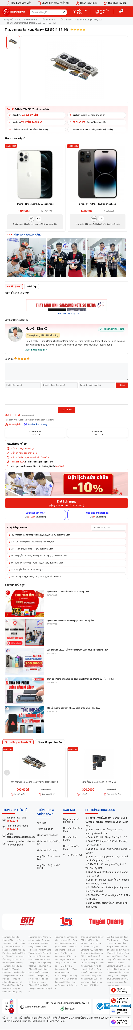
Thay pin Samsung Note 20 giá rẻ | (66, 985)
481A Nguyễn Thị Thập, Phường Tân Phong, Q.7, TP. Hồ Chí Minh (39, 556)
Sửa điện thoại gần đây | (117, 937)
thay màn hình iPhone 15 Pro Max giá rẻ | (65, 950)
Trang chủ (8, 19)
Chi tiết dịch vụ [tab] (13, 286)
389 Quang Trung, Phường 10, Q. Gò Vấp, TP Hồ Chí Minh (36, 577)
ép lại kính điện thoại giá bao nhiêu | (118, 969)
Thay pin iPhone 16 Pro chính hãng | (13, 946)
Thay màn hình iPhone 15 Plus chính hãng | (39, 943)
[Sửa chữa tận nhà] (35, 515)
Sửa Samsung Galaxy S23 (89, 19)
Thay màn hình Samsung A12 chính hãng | (91, 972)
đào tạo (69, 810)
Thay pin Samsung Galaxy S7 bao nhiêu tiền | (91, 943)
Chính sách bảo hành (47, 835)
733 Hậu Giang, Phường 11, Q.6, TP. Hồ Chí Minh (32, 549)
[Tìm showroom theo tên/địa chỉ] (108, 528)
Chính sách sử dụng (47, 850)
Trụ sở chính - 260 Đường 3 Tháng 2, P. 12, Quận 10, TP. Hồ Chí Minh (40, 535)
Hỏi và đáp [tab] (31, 286)
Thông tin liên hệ (14, 810)
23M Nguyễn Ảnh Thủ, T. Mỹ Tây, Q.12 (27, 570)
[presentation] (29, 396)
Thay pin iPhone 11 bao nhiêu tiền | (14, 956)
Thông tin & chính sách (45, 812)
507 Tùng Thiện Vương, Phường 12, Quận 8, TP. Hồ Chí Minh (37, 563)
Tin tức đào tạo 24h (73, 855)
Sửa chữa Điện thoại (27, 19)
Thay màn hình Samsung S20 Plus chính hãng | (91, 979)
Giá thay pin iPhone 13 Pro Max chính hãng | (38, 979)
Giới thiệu (42, 823)
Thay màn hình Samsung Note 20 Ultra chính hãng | (92, 966)
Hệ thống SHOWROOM (100, 810)
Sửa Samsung (48, 19)
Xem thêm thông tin (35, 349)
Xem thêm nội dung (66, 313)
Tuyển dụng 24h (45, 829)
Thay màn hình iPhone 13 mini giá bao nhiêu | (66, 943)
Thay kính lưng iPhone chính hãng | (118, 956)
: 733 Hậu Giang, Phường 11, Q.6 (107, 837)
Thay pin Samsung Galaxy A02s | (66, 972)
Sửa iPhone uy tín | (115, 940)
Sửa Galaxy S (66, 19)
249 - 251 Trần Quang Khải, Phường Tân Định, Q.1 (32, 542)
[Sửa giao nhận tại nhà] (97, 515)
